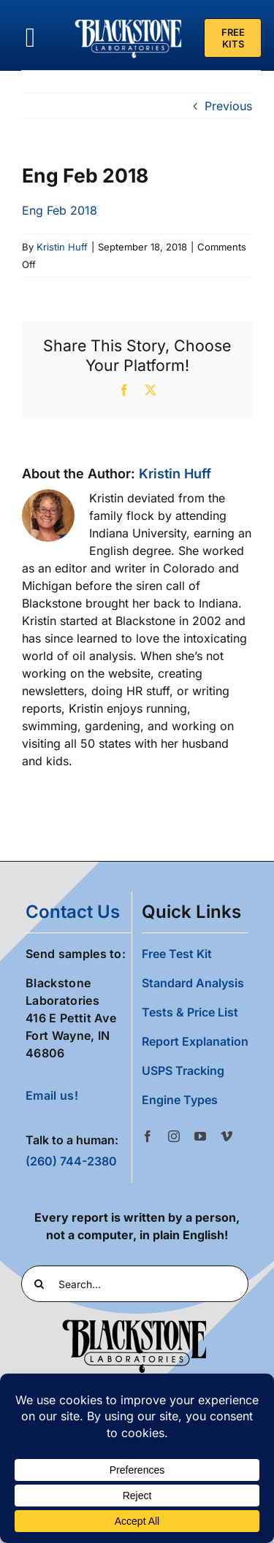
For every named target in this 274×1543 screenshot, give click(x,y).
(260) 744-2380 (71, 1161)
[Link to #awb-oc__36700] (31, 37)
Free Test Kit (177, 953)
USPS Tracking (183, 1070)
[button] (195, 1100)
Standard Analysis (193, 983)
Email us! (52, 1095)
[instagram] (174, 1136)
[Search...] (134, 1284)
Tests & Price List (190, 1012)
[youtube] (200, 1136)
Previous (228, 106)
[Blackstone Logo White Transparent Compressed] (128, 20)
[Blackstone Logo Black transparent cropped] (134, 1322)
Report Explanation (195, 1041)
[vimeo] (226, 1136)
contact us (73, 911)
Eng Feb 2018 (59, 210)
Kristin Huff (62, 247)
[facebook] (147, 1136)
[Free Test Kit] (233, 38)
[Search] (39, 1284)
